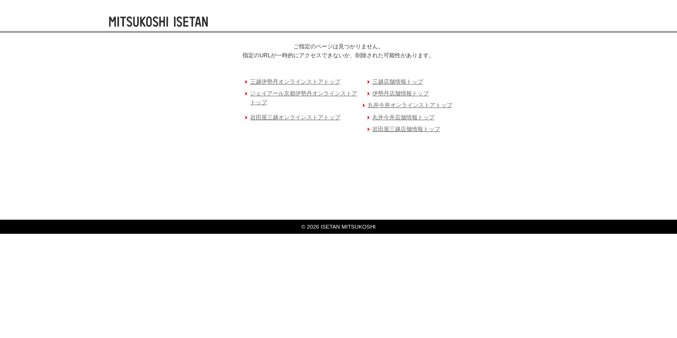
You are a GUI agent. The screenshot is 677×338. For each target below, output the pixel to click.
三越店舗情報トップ (397, 81)
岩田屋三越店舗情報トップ (406, 129)
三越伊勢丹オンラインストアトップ (295, 81)
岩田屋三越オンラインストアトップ (295, 117)
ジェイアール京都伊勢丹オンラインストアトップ (303, 98)
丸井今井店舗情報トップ (403, 117)
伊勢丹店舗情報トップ (400, 93)
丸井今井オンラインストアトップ (410, 105)
